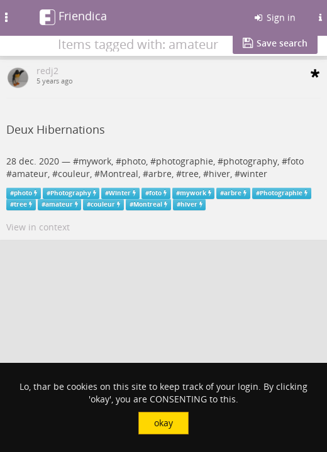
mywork (95, 161)
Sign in (274, 17)
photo (133, 161)
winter (253, 174)
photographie (184, 161)
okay (163, 423)
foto (295, 161)
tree (190, 174)
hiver (219, 174)
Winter (120, 193)
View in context (38, 227)
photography (250, 161)
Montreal (119, 174)
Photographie (281, 193)
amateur (30, 174)
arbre (160, 174)
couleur (74, 174)
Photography (70, 193)
